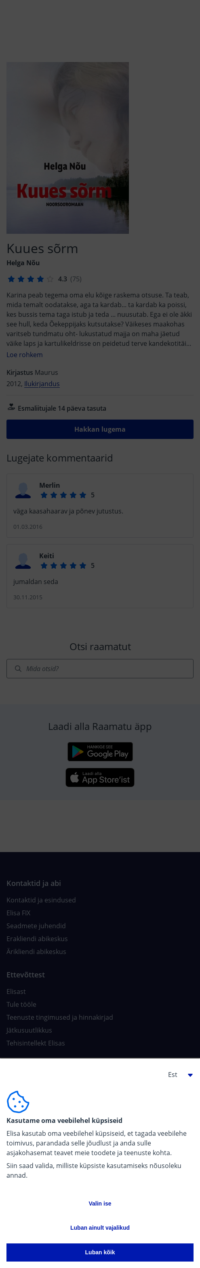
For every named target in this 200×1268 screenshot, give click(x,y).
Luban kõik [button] (100, 1252)
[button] (177, 1074)
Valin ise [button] (99, 1203)
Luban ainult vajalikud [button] (100, 1227)
